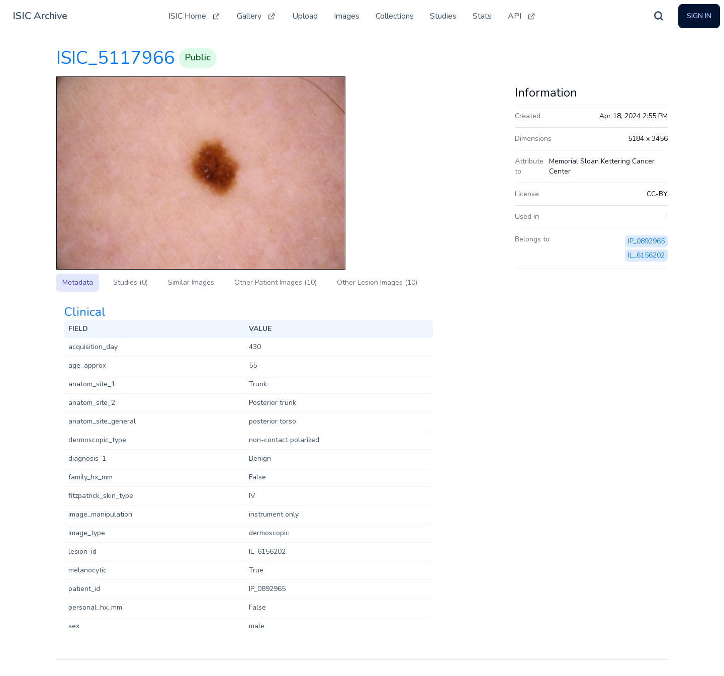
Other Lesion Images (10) (377, 282)
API (522, 16)
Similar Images (191, 282)
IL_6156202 (646, 255)
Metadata (77, 282)
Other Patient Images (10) (275, 282)
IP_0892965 (646, 241)
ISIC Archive (40, 16)
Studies (443, 16)
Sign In (699, 16)
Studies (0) (130, 282)
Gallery (256, 16)
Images (346, 16)
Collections (395, 16)
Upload (305, 16)
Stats (482, 16)
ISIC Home (194, 16)
